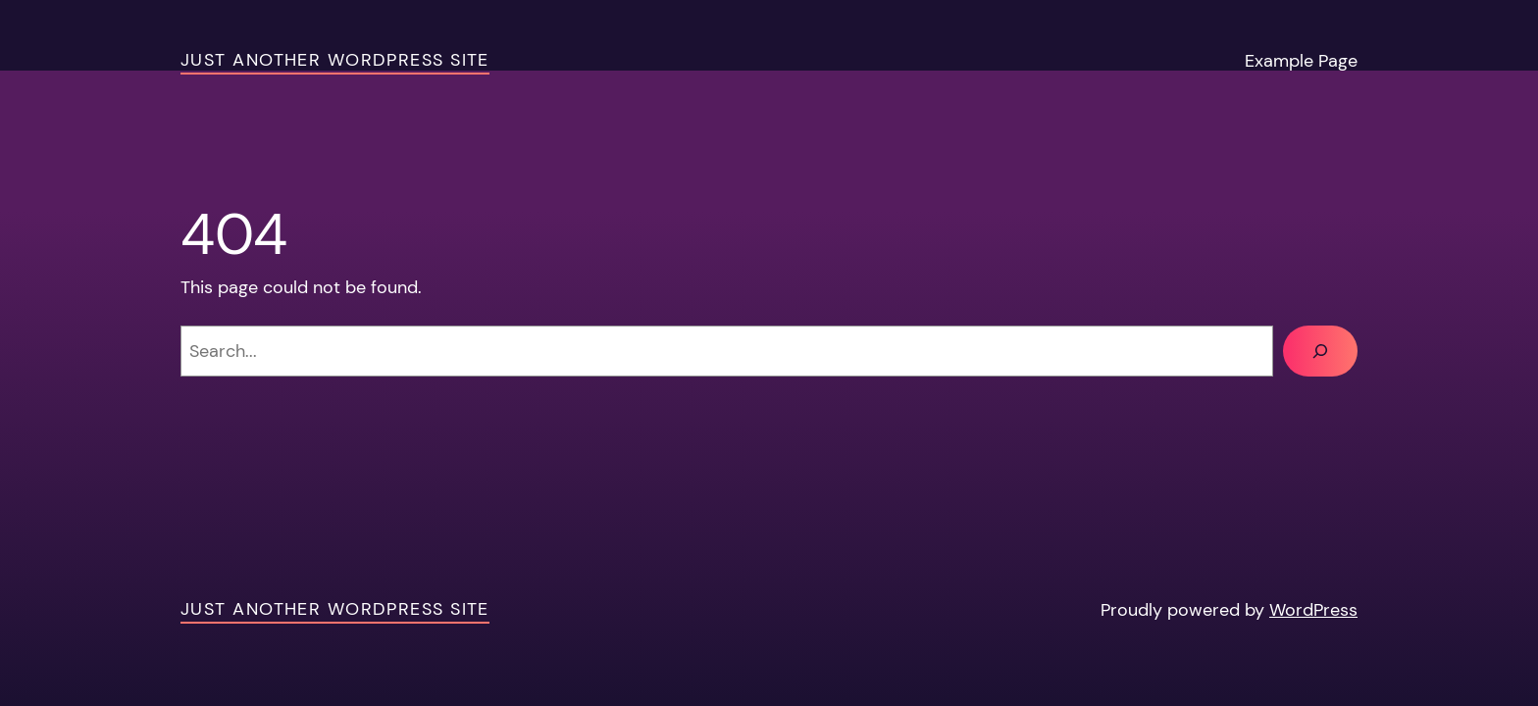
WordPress (1313, 610)
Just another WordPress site (334, 60)
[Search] (1320, 351)
